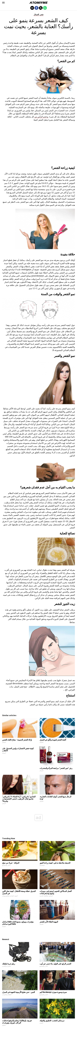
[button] (3, 2)
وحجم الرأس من (41, 116)
